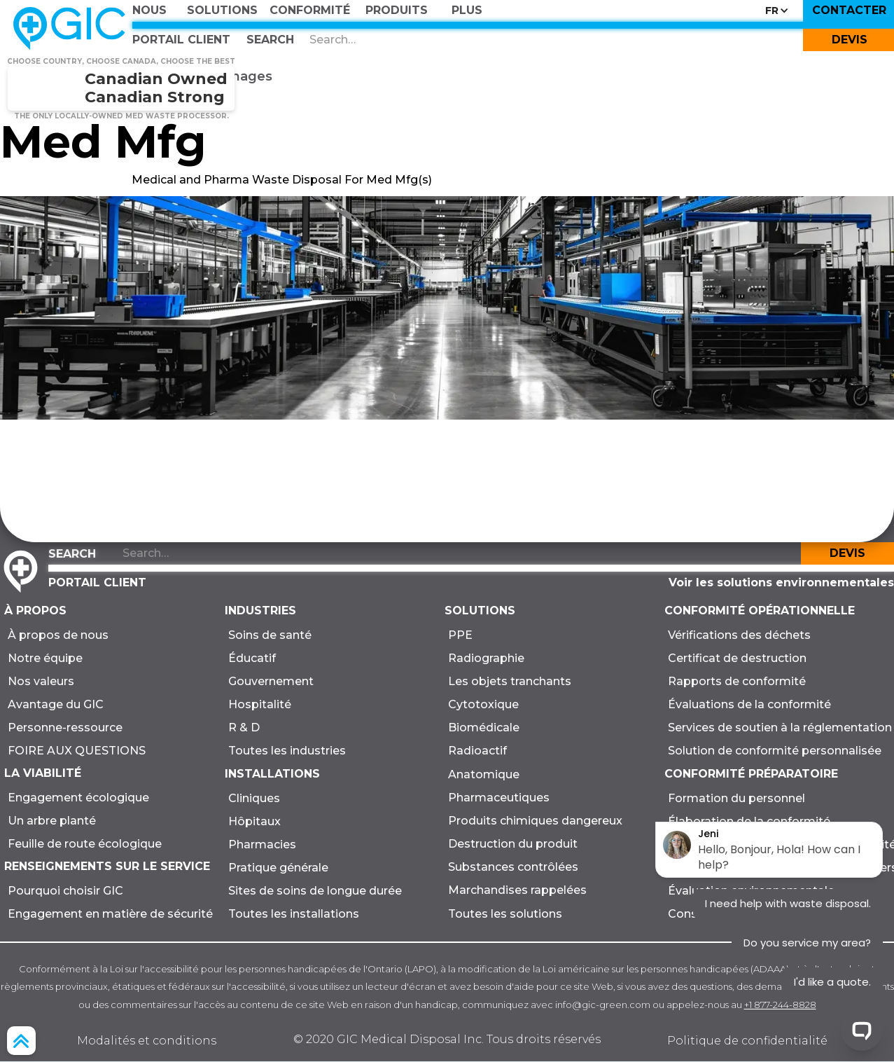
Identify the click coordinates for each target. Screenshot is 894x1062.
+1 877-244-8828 (780, 1004)
